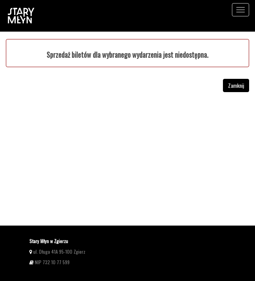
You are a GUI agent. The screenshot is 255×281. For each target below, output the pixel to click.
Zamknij (236, 85)
